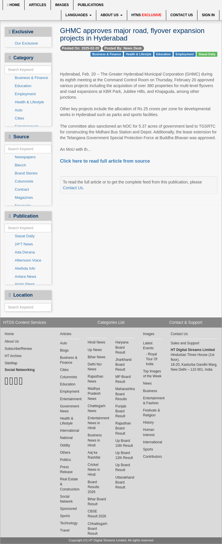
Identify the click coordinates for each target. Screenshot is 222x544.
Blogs (64, 350)
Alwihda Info (25, 268)
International (69, 431)
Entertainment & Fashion (152, 400)
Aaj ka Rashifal (94, 455)
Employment (25, 94)
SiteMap (11, 363)
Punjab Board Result (120, 411)
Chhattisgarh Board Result (97, 529)
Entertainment (69, 399)
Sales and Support (185, 343)
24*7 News (24, 244)
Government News (69, 408)
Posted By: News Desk (123, 48)
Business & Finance (31, 78)
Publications (90, 5)
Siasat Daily (25, 236)
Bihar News (96, 357)
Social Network (66, 499)
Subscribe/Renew (18, 349)
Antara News (25, 276)
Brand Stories (26, 173)
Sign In (208, 15)
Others (65, 453)
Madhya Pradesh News (94, 393)
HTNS (147, 15)
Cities (19, 118)
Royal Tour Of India (151, 359)
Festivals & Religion (151, 412)
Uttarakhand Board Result (124, 482)
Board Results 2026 (93, 487)
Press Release (66, 469)
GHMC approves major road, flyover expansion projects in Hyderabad (132, 34)
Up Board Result (122, 467)
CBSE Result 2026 (97, 513)
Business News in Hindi (95, 440)
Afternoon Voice (28, 260)
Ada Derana (25, 252)
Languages (79, 15)
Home (13, 5)
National (66, 438)
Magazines (24, 197)
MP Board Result (123, 379)
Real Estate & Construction (69, 484)
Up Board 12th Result (124, 455)
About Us (112, 15)
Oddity (65, 445)
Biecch (20, 165)
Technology (69, 523)
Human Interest (149, 432)
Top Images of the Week (152, 373)
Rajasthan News (95, 378)
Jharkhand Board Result (123, 365)
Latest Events (148, 345)
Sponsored (68, 509)
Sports (65, 516)
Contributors (152, 457)
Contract (22, 189)
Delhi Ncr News (95, 366)
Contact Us (182, 15)
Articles (37, 5)
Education (23, 86)
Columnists (24, 181)
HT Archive (13, 356)
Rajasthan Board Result (123, 428)
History (148, 422)
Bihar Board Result (97, 501)
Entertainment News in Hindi (97, 423)
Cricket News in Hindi (94, 470)
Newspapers (25, 157)
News (147, 383)
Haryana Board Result (121, 347)
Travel (65, 530)
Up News (95, 350)
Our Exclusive (26, 43)
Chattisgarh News (96, 408)
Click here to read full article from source (105, 161)
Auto (19, 110)
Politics (65, 460)
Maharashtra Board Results (124, 394)
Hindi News (96, 342)
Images (62, 5)
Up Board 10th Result (124, 443)
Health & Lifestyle (29, 102)
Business (150, 391)
